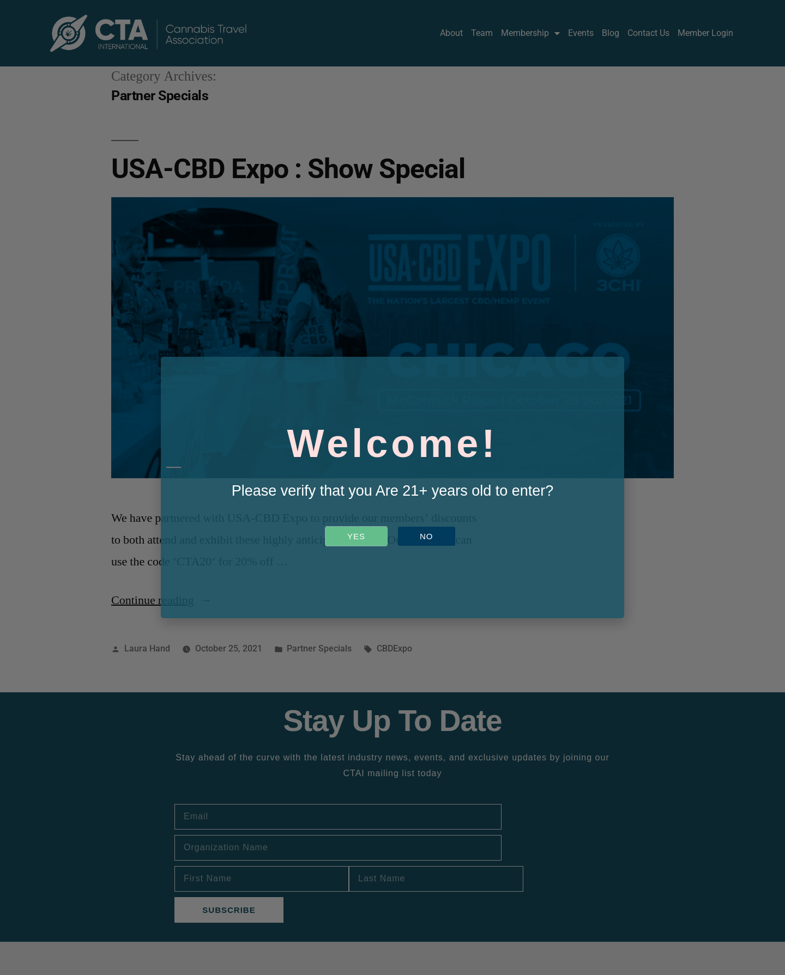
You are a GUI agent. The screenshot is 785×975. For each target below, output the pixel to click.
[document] (392, 487)
